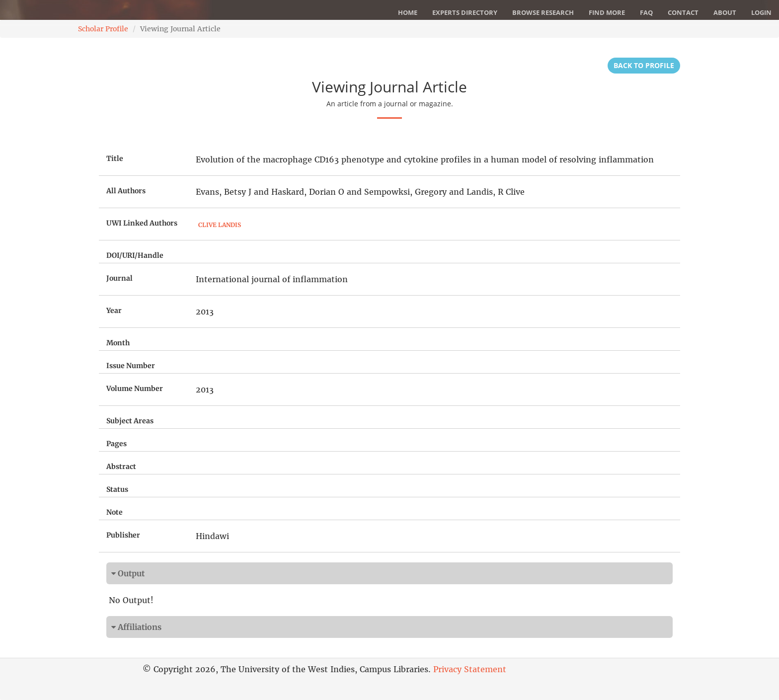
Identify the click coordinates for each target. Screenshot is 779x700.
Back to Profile (644, 65)
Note (114, 512)
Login (761, 12)
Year (114, 310)
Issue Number (130, 365)
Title (114, 158)
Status (117, 489)
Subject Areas (130, 420)
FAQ (646, 12)
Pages (116, 443)
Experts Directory (464, 12)
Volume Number (134, 388)
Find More (607, 12)
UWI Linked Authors (141, 223)
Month (118, 342)
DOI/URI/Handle (134, 255)
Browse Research (543, 12)
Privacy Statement (469, 669)
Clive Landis (219, 225)
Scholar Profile (103, 28)
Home (407, 12)
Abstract (121, 466)
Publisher (123, 535)
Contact (683, 12)
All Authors (126, 190)
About (724, 12)
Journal (119, 278)
